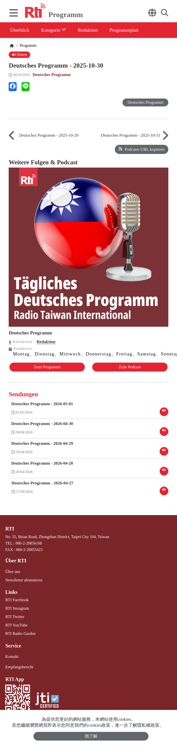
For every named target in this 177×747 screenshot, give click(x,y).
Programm (27, 45)
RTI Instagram (16, 607)
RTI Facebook (16, 599)
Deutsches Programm (51, 74)
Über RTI (15, 560)
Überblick (20, 30)
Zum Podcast (130, 367)
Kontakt (11, 655)
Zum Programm (46, 367)
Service (13, 644)
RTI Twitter (14, 615)
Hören (19, 54)
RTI (9, 528)
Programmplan (127, 30)
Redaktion (90, 30)
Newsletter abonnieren (23, 579)
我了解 (91, 736)
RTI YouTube (16, 624)
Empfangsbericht (18, 665)
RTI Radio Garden (19, 632)
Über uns (12, 571)
